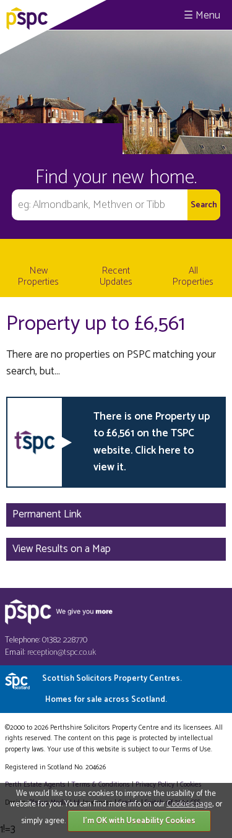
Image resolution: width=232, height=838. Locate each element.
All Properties (193, 276)
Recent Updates (116, 276)
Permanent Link (47, 514)
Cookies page (189, 804)
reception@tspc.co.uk (61, 653)
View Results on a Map (61, 549)
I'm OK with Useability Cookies (139, 820)
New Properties (38, 276)
